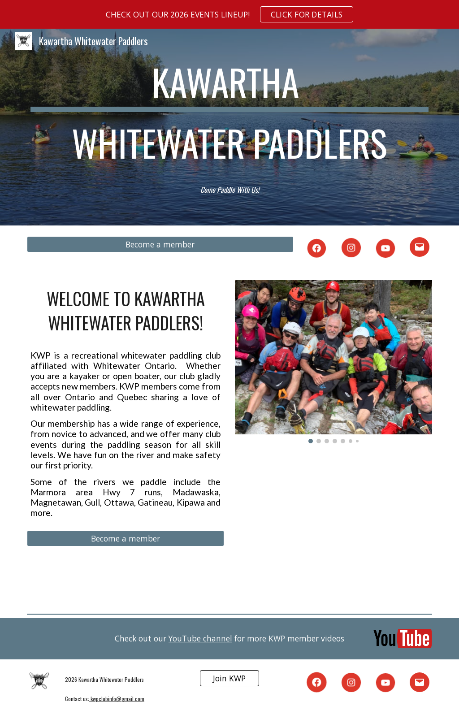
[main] (230, 116)
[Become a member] (160, 244)
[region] (229, 14)
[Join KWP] (229, 678)
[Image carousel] (334, 361)
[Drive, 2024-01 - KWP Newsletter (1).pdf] (334, 526)
